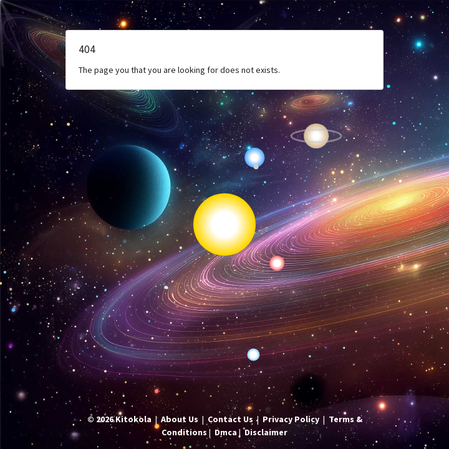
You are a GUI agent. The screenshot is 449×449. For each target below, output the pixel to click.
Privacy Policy (291, 419)
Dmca (226, 432)
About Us (179, 419)
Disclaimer (265, 432)
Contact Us (230, 419)
